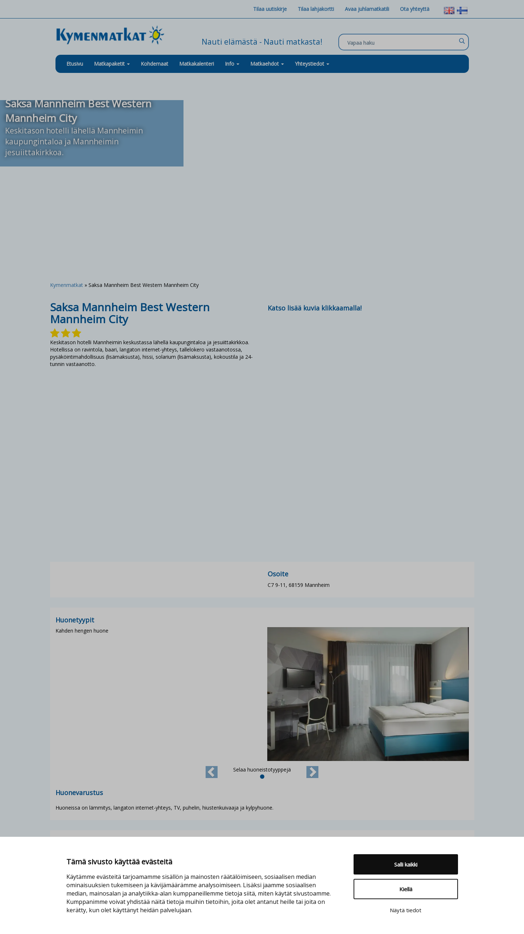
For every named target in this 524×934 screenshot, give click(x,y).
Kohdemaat (154, 63)
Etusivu (74, 63)
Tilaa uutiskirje (270, 8)
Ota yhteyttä (414, 8)
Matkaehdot (267, 63)
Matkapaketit (112, 63)
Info (232, 63)
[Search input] (401, 42)
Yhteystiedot (312, 63)
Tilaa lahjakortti (316, 8)
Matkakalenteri (196, 63)
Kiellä (405, 889)
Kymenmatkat (66, 284)
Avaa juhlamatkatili (367, 8)
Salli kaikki (405, 864)
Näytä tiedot (405, 910)
